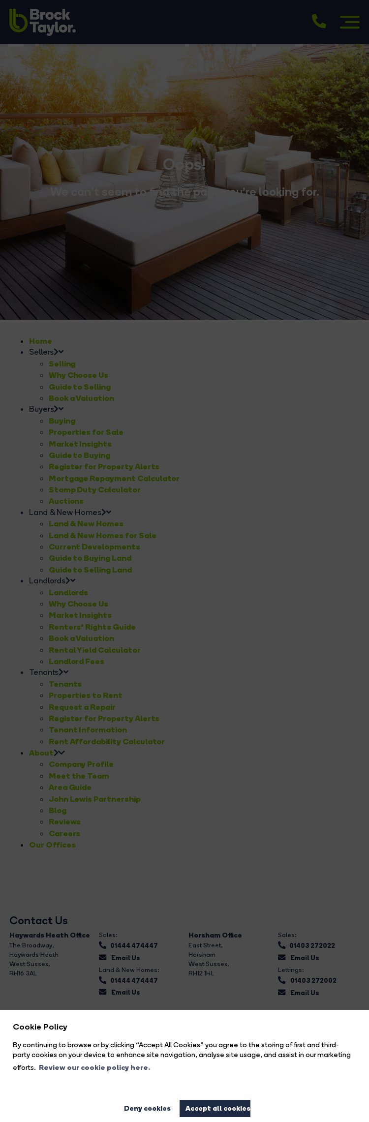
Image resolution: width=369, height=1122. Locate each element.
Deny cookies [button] (147, 1108)
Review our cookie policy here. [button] (94, 1067)
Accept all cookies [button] (217, 1108)
